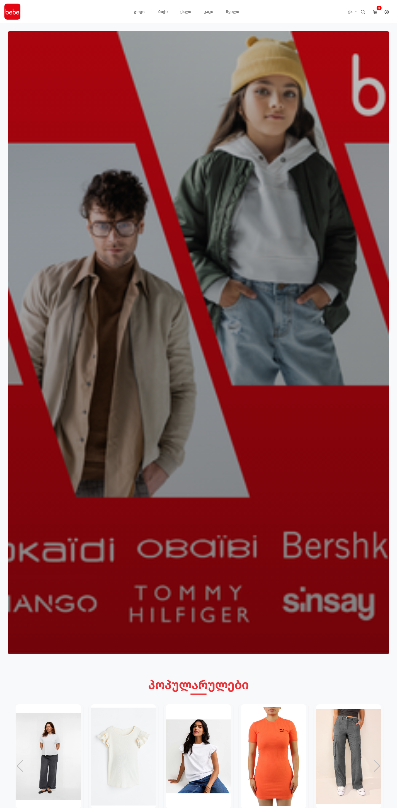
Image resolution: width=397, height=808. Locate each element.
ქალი (185, 11)
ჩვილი (232, 11)
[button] (377, 766)
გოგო (140, 11)
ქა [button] (351, 11)
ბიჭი (163, 11)
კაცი (208, 11)
